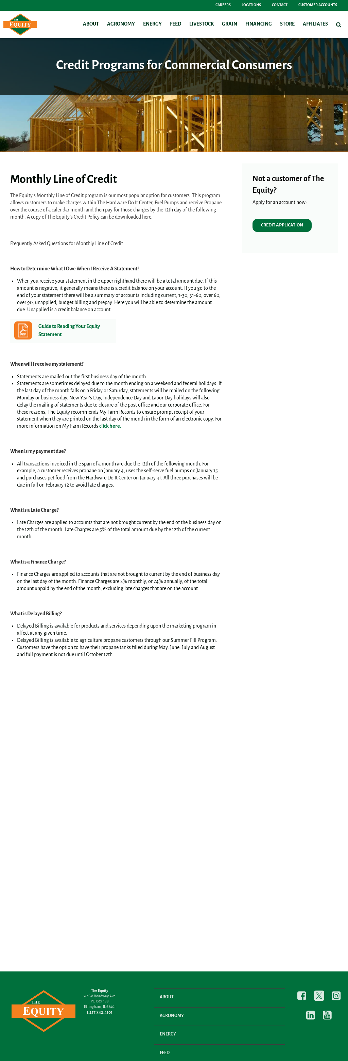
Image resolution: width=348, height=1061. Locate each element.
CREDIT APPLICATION (282, 225)
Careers (223, 5)
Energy (152, 24)
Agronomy (121, 24)
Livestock (201, 24)
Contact (280, 5)
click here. (110, 426)
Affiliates (315, 24)
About (91, 24)
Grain (229, 24)
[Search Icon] (338, 24)
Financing (258, 24)
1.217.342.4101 (99, 1012)
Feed (175, 24)
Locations (251, 5)
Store (287, 24)
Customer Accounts (317, 5)
